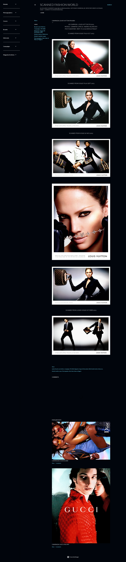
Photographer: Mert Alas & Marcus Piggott (41, 38)
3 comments (58, 546)
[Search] (109, 5)
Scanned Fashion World (59, 4)
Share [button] (35, 20)
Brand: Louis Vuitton (39, 26)
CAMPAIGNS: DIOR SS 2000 (60, 460)
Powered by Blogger (73, 557)
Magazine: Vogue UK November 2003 (39, 31)
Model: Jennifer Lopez (40, 36)
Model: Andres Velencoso (41, 34)
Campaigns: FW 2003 (39, 28)
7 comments (58, 463)
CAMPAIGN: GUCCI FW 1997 (60, 544)
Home (42, 12)
